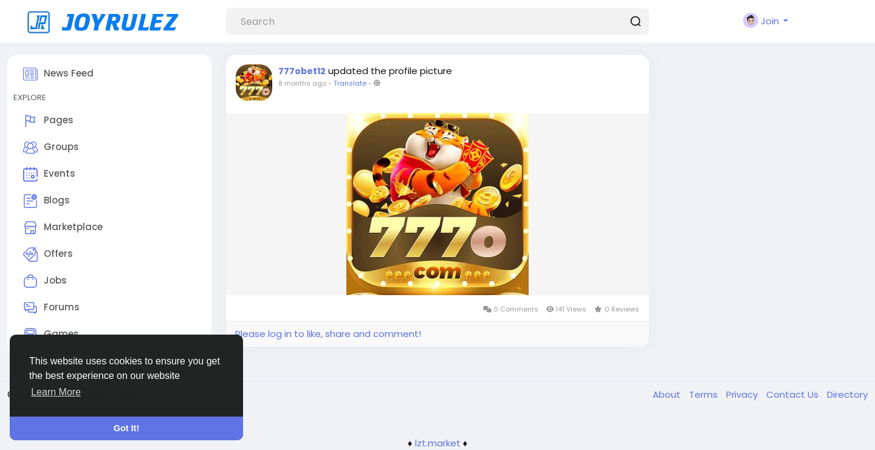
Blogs (46, 201)
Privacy (743, 394)
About (668, 394)
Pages (48, 121)
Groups (51, 147)
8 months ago (302, 83)
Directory (847, 394)
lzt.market (438, 443)
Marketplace (63, 227)
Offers (48, 254)
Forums (51, 308)
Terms (704, 394)
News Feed (58, 74)
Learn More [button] (56, 392)
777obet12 (302, 71)
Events (49, 174)
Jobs (45, 281)
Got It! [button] (126, 428)
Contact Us (793, 394)
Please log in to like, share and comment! (328, 333)
